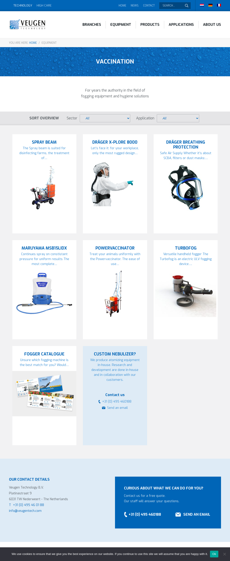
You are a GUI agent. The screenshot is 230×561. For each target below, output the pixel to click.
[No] (224, 554)
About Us (212, 24)
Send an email (117, 408)
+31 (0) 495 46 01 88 (28, 505)
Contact (149, 5)
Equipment (120, 24)
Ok (214, 554)
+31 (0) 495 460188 (144, 514)
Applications (181, 24)
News (135, 5)
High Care (44, 5)
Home (122, 5)
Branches (91, 24)
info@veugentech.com (25, 511)
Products (149, 24)
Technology (22, 5)
